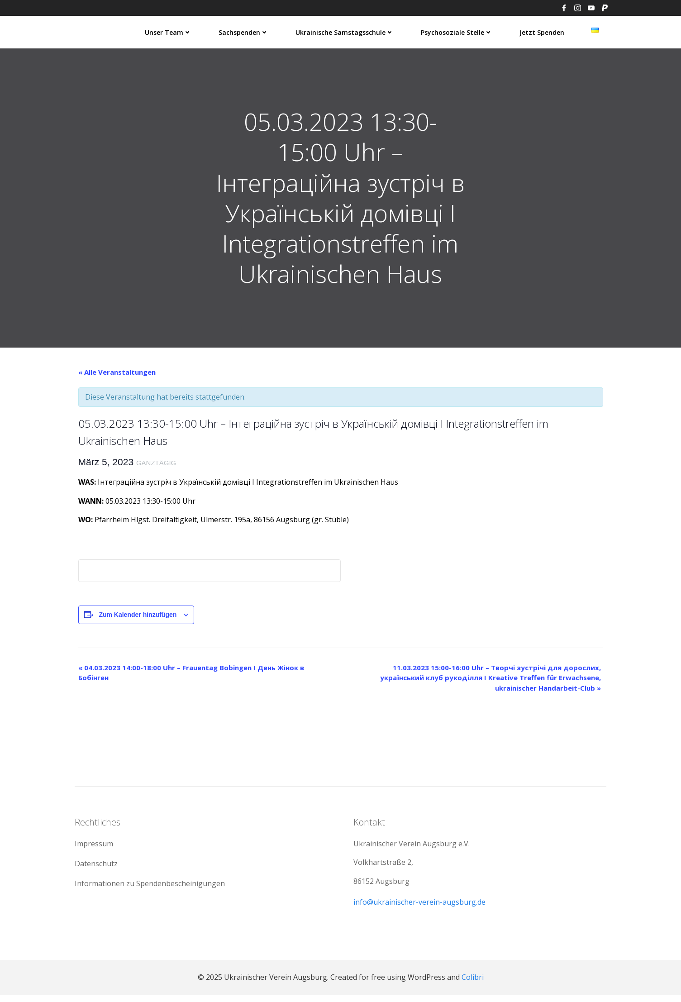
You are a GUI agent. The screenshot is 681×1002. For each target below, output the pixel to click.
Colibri (473, 984)
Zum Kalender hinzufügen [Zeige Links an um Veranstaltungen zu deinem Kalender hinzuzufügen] (137, 617)
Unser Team (168, 32)
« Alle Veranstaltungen (117, 374)
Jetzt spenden (542, 32)
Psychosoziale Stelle (457, 32)
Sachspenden (244, 32)
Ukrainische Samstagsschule (345, 32)
